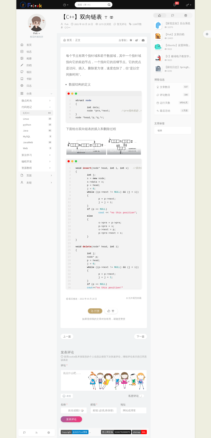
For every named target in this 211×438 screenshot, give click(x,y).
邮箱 (94, 404)
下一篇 (140, 336)
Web (37, 148)
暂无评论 (122, 24)
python (37, 124)
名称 (64, 404)
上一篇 (67, 336)
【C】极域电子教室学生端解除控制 (184, 56)
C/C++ (37, 113)
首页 (67, 40)
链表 (160, 130)
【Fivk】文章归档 (174, 34)
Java (37, 130)
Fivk (66, 24)
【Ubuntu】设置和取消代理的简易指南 (186, 45)
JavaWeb (37, 142)
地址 (123, 404)
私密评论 (133, 396)
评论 (64, 365)
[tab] (159, 15)
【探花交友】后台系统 (177, 23)
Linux (37, 118)
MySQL (37, 136)
